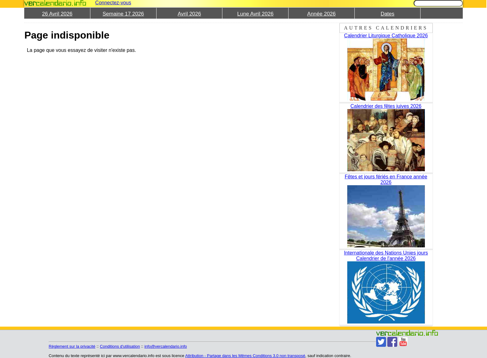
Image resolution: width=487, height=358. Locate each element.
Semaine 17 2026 (123, 14)
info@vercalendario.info (165, 346)
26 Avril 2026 (57, 14)
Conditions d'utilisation (120, 346)
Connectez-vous (113, 2)
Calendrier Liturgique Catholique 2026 (386, 35)
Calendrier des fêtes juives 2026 (385, 106)
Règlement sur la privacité (72, 346)
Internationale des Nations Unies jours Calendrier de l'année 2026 (386, 255)
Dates (387, 14)
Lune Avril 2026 (255, 14)
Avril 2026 (189, 14)
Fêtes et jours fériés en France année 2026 (386, 179)
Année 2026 (321, 14)
